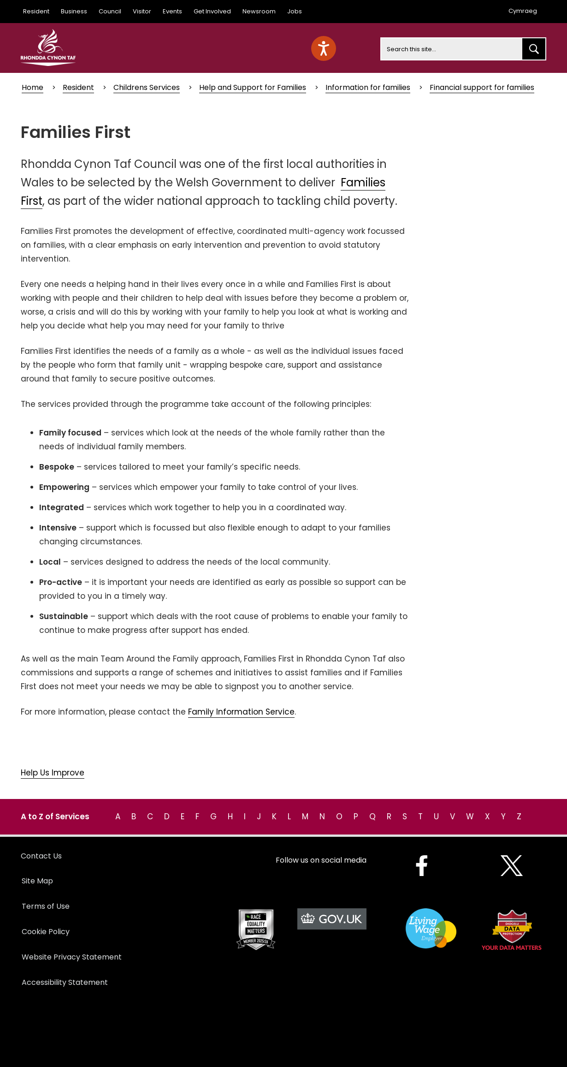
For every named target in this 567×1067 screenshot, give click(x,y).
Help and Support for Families (252, 87)
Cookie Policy (46, 931)
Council (110, 11)
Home (32, 87)
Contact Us (41, 856)
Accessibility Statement (65, 982)
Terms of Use (46, 906)
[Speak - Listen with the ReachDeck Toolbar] (323, 48)
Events (172, 11)
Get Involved (212, 11)
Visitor (142, 11)
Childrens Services (146, 87)
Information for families (367, 87)
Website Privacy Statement (72, 957)
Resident (36, 11)
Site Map (37, 881)
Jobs (294, 11)
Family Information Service (241, 711)
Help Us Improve (52, 772)
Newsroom (259, 11)
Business (74, 11)
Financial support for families (482, 87)
